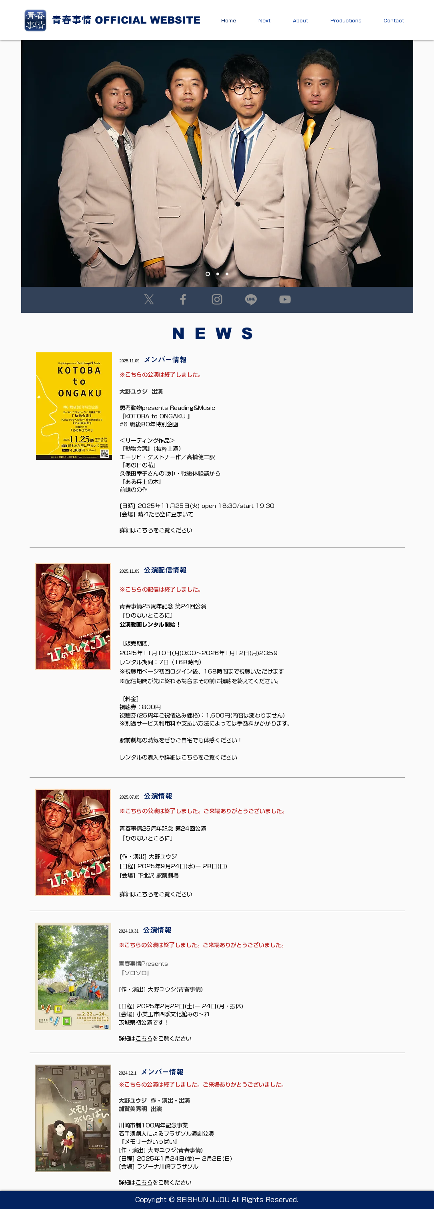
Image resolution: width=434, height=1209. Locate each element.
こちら (189, 757)
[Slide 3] (227, 274)
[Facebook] (183, 299)
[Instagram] (217, 299)
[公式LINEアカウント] (251, 299)
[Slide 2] (217, 274)
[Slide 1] (208, 274)
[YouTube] (285, 299)
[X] (149, 299)
